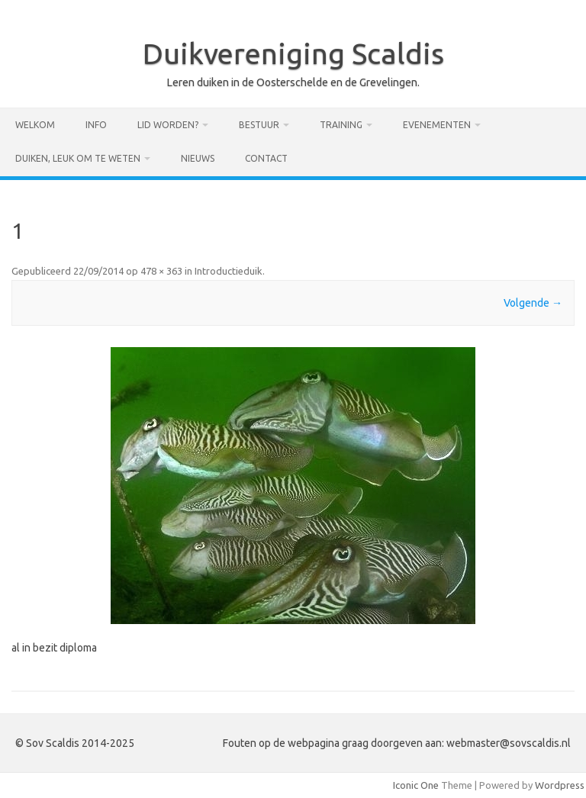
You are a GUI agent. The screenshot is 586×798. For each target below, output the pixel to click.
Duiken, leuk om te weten (77, 158)
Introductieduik (228, 270)
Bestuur (259, 125)
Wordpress (559, 785)
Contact (266, 158)
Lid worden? (167, 125)
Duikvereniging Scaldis (293, 53)
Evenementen (437, 125)
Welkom (35, 125)
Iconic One (416, 785)
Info (96, 125)
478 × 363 (161, 270)
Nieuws (197, 158)
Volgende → (533, 303)
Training (341, 125)
